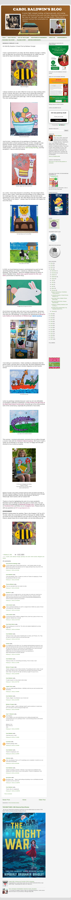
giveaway (23, 556)
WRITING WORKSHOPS (34, 40)
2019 (51, 315)
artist (11, 556)
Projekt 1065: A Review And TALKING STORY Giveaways (21, 881)
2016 (51, 321)
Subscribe (58, 120)
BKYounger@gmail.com (22, 508)
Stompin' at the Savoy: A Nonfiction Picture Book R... (59, 292)
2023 (51, 265)
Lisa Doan (8, 741)
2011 (51, 331)
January (53, 311)
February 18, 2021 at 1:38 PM (12, 753)
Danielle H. (8, 592)
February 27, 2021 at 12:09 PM (13, 790)
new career (27, 556)
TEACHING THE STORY (8, 40)
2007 (51, 339)
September (54, 276)
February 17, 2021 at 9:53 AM (12, 588)
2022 (51, 267)
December (54, 270)
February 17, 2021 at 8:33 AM (12, 570)
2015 (51, 323)
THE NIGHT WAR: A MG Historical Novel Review (16, 807)
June (53, 282)
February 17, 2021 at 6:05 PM (12, 673)
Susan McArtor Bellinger (12, 563)
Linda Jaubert (9, 605)
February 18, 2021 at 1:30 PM (12, 745)
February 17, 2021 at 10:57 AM (13, 639)
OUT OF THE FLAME (23, 37)
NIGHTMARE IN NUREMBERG (39, 37)
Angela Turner (9, 686)
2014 (51, 325)
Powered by (58, 125)
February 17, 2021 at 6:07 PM (12, 681)
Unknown (8, 758)
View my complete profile (54, 156)
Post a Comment (8, 793)
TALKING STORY (21, 40)
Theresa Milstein (10, 584)
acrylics (7, 556)
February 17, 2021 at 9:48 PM (12, 729)
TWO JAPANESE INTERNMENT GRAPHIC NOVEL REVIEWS (23, 888)
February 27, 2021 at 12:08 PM (13, 782)
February (54, 290)
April (53, 286)
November (54, 272)
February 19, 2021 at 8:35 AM (12, 773)
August (53, 278)
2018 (51, 317)
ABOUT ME (52, 37)
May (53, 284)
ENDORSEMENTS (62, 37)
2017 (51, 319)
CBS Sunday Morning (31, 147)
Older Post (42, 800)
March (53, 288)
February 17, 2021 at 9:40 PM (12, 709)
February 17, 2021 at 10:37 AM (13, 619)
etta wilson (8, 777)
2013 (51, 327)
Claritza (8, 643)
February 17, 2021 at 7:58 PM (12, 691)
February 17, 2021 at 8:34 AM (12, 579)
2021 (51, 269)
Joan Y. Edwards (10, 714)
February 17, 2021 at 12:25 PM (13, 654)
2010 (51, 333)
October (53, 274)
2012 (51, 329)
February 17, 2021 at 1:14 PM (12, 662)
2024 (51, 263)
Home (4, 37)
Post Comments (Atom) (14, 802)
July (53, 280)
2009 (51, 335)
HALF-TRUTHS (12, 37)
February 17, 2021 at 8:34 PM (12, 699)
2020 (51, 313)
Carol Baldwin (9, 574)
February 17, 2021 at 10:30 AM (13, 600)
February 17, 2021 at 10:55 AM (13, 629)
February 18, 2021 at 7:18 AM (12, 737)
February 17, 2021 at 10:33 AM (13, 610)
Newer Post (6, 800)
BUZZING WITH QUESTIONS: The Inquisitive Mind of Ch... (59, 308)
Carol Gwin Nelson (10, 624)
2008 (51, 337)
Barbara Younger (16, 556)
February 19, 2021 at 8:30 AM (12, 763)
